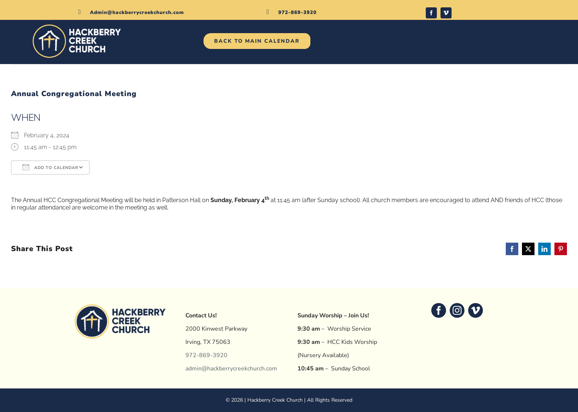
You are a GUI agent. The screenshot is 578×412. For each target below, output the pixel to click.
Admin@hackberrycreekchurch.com (137, 12)
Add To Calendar (50, 167)
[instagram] (457, 310)
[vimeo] (446, 12)
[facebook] (431, 12)
